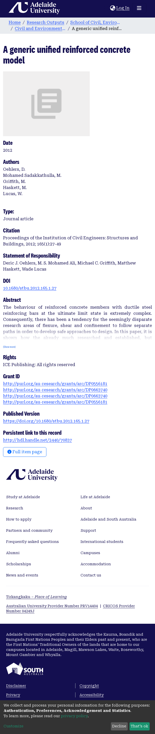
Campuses (90, 553)
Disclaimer (16, 686)
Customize (13, 726)
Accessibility (92, 695)
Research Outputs (45, 22)
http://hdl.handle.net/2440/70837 (37, 440)
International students (102, 542)
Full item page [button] (24, 451)
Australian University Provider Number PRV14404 (52, 606)
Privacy (13, 695)
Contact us (91, 575)
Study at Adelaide (23, 497)
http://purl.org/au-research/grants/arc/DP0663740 (55, 389)
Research (14, 508)
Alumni (13, 553)
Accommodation (96, 564)
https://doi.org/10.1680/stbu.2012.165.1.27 (46, 421)
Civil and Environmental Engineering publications (40, 28)
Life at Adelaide (95, 497)
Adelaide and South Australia (108, 519)
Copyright (89, 686)
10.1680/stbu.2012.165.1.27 (29, 288)
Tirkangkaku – (36, 597)
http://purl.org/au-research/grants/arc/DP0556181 (55, 383)
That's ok (139, 726)
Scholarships (18, 564)
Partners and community (29, 530)
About (86, 508)
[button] (112, 8)
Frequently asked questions (32, 542)
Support (88, 530)
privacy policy (74, 716)
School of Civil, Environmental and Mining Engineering (95, 22)
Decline (119, 726)
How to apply (18, 519)
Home (15, 22)
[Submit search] (106, 8)
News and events (22, 575)
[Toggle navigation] (139, 8)
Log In (123, 8)
